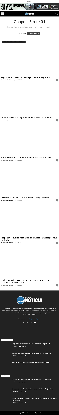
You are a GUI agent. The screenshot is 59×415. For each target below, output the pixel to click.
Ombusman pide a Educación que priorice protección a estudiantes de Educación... (26, 281)
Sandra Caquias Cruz (7, 120)
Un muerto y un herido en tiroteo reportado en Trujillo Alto (32, 389)
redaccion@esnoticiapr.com (33, 319)
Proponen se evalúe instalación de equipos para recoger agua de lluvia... (29, 239)
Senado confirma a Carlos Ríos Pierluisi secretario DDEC (26, 157)
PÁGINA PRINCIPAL (34, 33)
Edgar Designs (38, 413)
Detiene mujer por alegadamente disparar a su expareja (26, 117)
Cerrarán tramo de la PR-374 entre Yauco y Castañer (25, 197)
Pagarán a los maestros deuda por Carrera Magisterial (26, 77)
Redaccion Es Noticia (7, 80)
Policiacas (15, 355)
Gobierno (15, 346)
